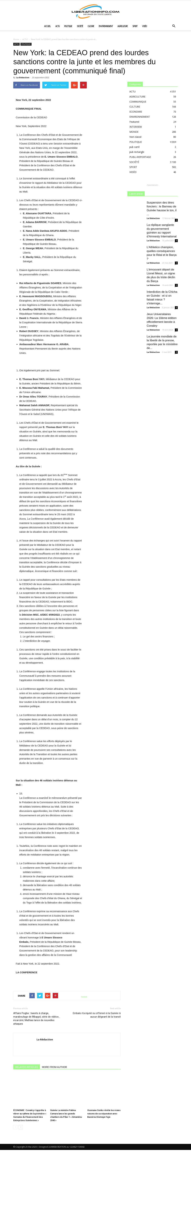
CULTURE (91, 26)
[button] (174, 26)
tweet (84, 1068)
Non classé (135, 136)
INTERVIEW (135, 126)
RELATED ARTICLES (26, 1138)
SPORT (134, 26)
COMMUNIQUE (137, 101)
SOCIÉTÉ (80, 26)
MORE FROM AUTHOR (54, 1138)
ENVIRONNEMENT (106, 26)
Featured (134, 121)
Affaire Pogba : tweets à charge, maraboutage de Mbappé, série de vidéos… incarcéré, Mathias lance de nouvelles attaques (36, 1090)
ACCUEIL (47, 26)
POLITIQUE (68, 26)
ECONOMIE (135, 111)
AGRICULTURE (122, 26)
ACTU (57, 26)
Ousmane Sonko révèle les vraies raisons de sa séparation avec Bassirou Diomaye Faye (104, 1174)
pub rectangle (136, 152)
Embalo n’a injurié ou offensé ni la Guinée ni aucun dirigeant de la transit (97, 1086)
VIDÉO (144, 26)
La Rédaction (22, 77)
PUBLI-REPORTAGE (140, 157)
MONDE (133, 131)
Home (16, 39)
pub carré (134, 146)
